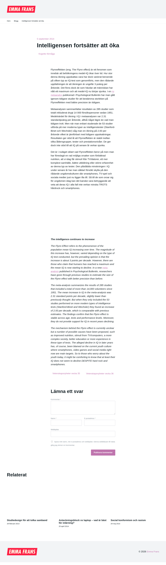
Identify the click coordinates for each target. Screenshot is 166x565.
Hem (9, 21)
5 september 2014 (46, 39)
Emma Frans (152, 554)
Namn (53, 421)
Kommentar (56, 402)
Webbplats (55, 432)
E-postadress (89, 421)
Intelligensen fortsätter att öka (33, 21)
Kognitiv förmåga (47, 54)
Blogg (16, 21)
